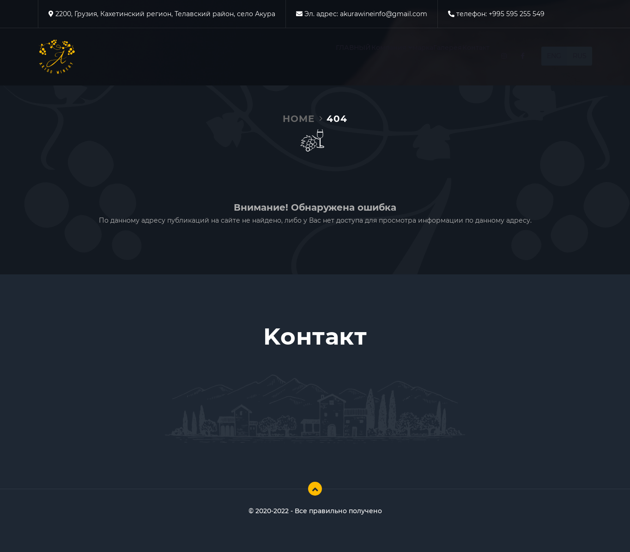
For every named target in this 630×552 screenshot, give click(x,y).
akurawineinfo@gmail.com (383, 14)
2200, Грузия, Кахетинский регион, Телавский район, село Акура (164, 14)
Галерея (417, 57)
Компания (318, 57)
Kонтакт (465, 57)
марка (372, 57)
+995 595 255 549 (517, 14)
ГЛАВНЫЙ (261, 57)
